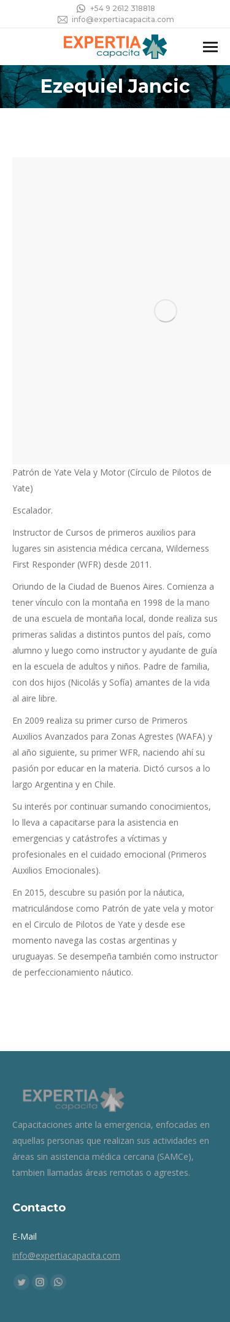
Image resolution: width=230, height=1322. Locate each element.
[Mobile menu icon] (210, 47)
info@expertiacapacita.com (115, 20)
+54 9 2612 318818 (115, 9)
